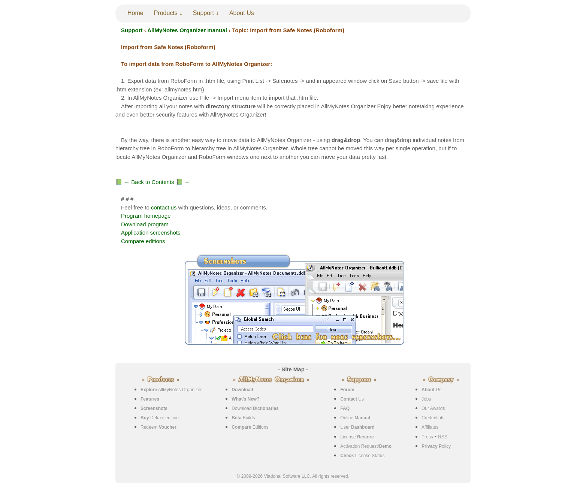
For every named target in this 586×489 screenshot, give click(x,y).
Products (166, 13)
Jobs (426, 399)
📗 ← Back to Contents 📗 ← (152, 182)
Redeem (158, 427)
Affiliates (430, 427)
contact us (163, 207)
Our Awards (433, 408)
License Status (362, 455)
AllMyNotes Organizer (171, 389)
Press (427, 437)
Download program (145, 224)
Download (255, 408)
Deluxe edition (160, 417)
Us (352, 399)
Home (135, 13)
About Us (241, 13)
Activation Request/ (366, 446)
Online (355, 417)
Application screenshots (150, 232)
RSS (442, 437)
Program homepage (146, 215)
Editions (250, 427)
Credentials (433, 417)
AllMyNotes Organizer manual (187, 30)
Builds (243, 417)
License (357, 437)
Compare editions (143, 241)
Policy (436, 446)
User (357, 427)
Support (203, 13)
